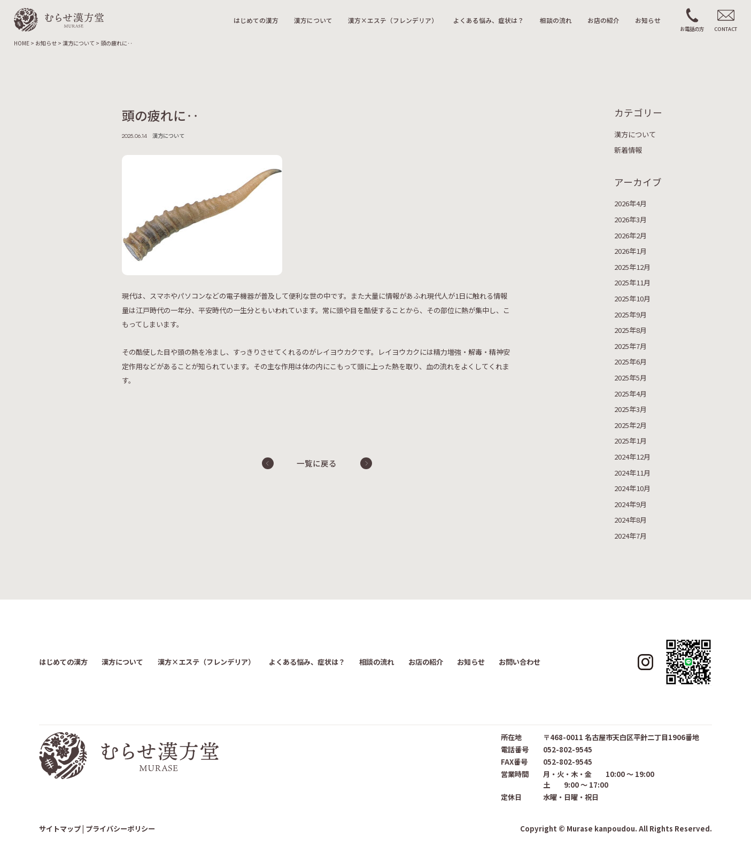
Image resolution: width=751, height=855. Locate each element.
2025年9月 (630, 314)
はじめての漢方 (256, 20)
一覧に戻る (317, 463)
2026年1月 (630, 251)
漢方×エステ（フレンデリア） (393, 20)
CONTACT (725, 29)
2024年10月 (632, 488)
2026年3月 (630, 219)
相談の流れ (556, 20)
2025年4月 (630, 393)
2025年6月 (630, 361)
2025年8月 (630, 330)
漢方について (313, 20)
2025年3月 (630, 409)
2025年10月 (632, 298)
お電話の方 (692, 29)
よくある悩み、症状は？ (488, 20)
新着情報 (628, 150)
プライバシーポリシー (120, 828)
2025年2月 (630, 425)
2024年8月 (630, 520)
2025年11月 (632, 282)
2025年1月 (630, 441)
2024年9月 (630, 504)
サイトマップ (60, 828)
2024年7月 (630, 536)
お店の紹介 (603, 20)
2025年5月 (630, 377)
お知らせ (648, 20)
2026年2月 (630, 235)
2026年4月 (630, 203)
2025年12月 (632, 267)
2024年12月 (632, 457)
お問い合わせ (519, 662)
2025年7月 (630, 346)
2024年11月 (632, 473)
